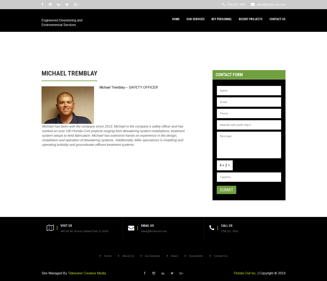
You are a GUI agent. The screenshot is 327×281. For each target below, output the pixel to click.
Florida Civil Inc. (245, 273)
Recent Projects (251, 19)
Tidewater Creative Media (87, 273)
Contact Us (277, 19)
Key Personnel (221, 19)
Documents (196, 255)
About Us (128, 255)
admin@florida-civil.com (271, 4)
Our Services (195, 19)
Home (176, 19)
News (174, 255)
